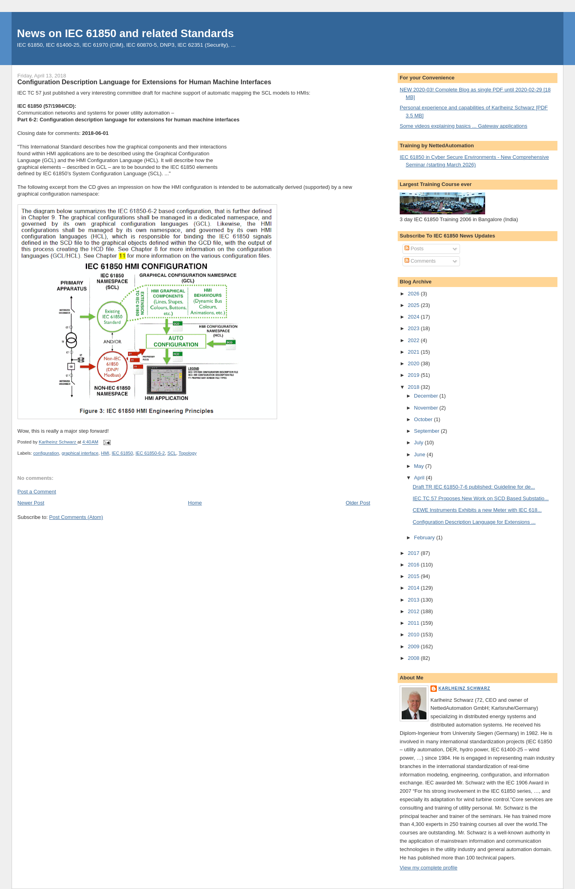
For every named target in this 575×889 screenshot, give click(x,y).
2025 (414, 305)
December (427, 396)
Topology (187, 453)
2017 (414, 553)
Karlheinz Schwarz (464, 688)
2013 (414, 600)
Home (195, 503)
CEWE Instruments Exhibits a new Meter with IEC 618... (477, 510)
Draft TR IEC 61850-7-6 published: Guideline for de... (474, 487)
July (419, 442)
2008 (414, 658)
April (420, 478)
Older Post (358, 503)
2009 (414, 646)
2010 (414, 635)
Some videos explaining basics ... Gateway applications (463, 126)
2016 (414, 565)
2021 (414, 352)
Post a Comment (37, 492)
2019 (414, 375)
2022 (414, 340)
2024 (414, 317)
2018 (414, 387)
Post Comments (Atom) (76, 517)
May (419, 466)
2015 (414, 576)
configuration (46, 453)
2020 (414, 363)
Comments (420, 261)
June (420, 454)
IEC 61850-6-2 (150, 453)
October (424, 419)
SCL (171, 453)
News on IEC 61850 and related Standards (125, 33)
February (425, 538)
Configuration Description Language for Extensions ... (474, 522)
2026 (414, 294)
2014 (414, 588)
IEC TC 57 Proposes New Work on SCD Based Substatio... (481, 498)
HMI (105, 453)
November (427, 408)
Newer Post (31, 503)
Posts (414, 248)
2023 (414, 328)
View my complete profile (428, 868)
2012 (414, 611)
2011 (414, 623)
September (427, 431)
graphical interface (79, 453)
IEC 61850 (122, 453)
